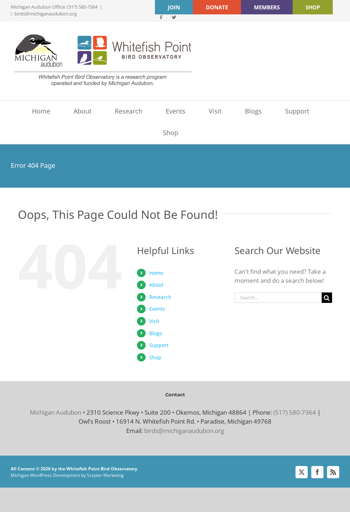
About (156, 284)
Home (156, 272)
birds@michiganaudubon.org (45, 13)
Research (160, 297)
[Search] (327, 297)
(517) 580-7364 (294, 412)
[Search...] (278, 297)
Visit (154, 321)
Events (157, 308)
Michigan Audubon (55, 412)
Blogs (155, 333)
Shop (155, 357)
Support (159, 345)
